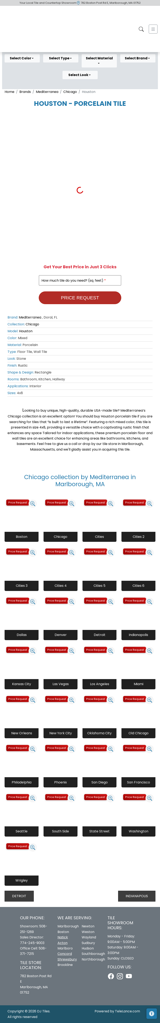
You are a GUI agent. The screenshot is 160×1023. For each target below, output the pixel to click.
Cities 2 (138, 536)
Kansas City (21, 684)
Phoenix (60, 782)
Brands (25, 91)
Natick (63, 937)
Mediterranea (47, 91)
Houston (25, 331)
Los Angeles (99, 684)
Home (9, 91)
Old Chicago (139, 733)
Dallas (22, 634)
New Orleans (21, 733)
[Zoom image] (33, 504)
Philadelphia (21, 782)
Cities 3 (22, 585)
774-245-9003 (32, 943)
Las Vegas (60, 684)
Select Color (21, 58)
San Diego (99, 782)
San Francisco (138, 782)
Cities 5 (99, 585)
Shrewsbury (67, 959)
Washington (138, 831)
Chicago (70, 91)
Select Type (59, 58)
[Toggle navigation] (153, 29)
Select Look (78, 74)
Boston (21, 536)
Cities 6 (138, 585)
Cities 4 (61, 585)
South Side (60, 831)
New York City (60, 733)
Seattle (22, 831)
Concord (65, 953)
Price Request (80, 297)
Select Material (99, 58)
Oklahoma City (99, 733)
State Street (99, 831)
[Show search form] (141, 29)
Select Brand (136, 58)
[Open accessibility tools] (151, 1013)
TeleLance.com (127, 1011)
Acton (63, 943)
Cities (99, 536)
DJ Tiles (43, 1011)
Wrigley (21, 880)
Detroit (99, 634)
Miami (138, 684)
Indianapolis (138, 634)
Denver (61, 634)
